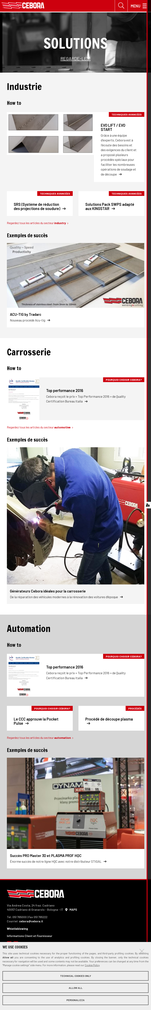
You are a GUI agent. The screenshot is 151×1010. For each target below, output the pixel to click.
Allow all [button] (75, 987)
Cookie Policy (92, 965)
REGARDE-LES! (76, 59)
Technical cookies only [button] (75, 975)
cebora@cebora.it (31, 921)
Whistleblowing (17, 929)
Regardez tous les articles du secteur (38, 223)
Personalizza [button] (75, 1000)
